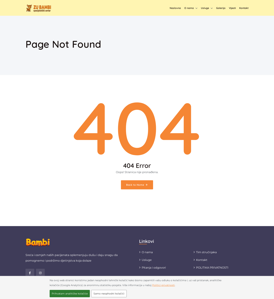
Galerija (220, 8)
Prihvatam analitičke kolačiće (70, 293)
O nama (189, 8)
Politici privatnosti (163, 285)
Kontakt (243, 8)
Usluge (205, 8)
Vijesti (232, 8)
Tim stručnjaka (206, 252)
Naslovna (175, 8)
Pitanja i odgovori (154, 267)
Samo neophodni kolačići (108, 293)
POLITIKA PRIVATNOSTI (212, 267)
